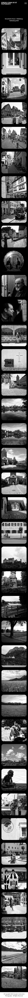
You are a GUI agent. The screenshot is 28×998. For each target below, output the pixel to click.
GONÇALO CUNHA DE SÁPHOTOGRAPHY (9, 3)
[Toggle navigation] (25, 3)
